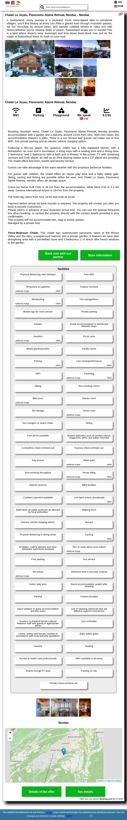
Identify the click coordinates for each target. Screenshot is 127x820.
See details (85, 791)
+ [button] (10, 733)
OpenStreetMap (114, 781)
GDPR (69, 816)
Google (49, 812)
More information (100, 255)
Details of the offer (41, 791)
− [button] (10, 738)
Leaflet (100, 781)
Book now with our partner (58, 255)
